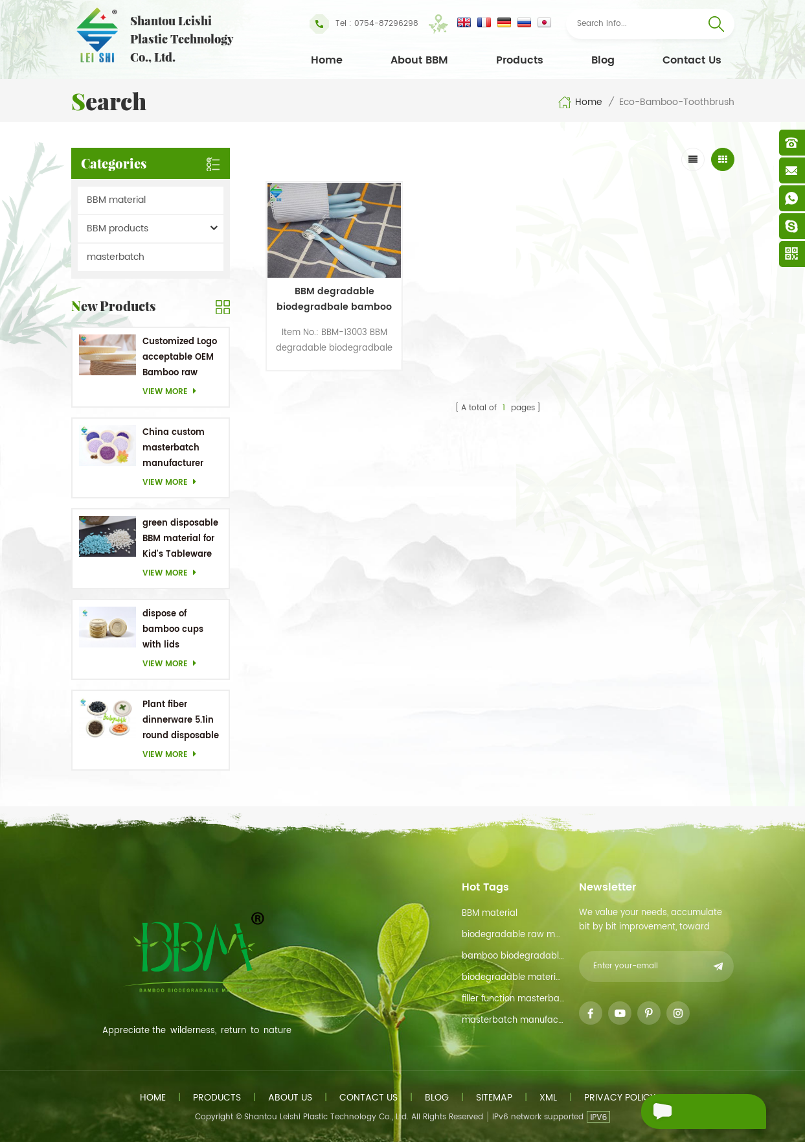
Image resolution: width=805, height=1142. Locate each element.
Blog (603, 60)
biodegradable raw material (513, 935)
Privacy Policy (619, 1097)
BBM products (117, 228)
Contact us (368, 1097)
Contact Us (692, 60)
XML (548, 1097)
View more (172, 392)
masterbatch (115, 257)
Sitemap (494, 1097)
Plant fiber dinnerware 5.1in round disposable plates (180, 721)
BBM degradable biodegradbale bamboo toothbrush (321, 281)
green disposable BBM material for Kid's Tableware (180, 539)
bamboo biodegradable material (513, 956)
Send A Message (695, 1111)
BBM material (116, 199)
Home (327, 60)
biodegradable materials (513, 978)
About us (290, 1097)
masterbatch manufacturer (513, 1020)
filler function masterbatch (513, 999)
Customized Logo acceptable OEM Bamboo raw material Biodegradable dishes (179, 358)
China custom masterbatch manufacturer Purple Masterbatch (173, 449)
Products (519, 60)
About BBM (419, 60)
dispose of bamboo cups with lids (172, 629)
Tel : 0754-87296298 (364, 24)
